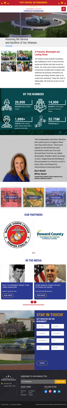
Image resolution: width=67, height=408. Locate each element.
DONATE (30, 395)
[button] (23, 304)
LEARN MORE (8, 46)
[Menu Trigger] (63, 9)
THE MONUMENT (11, 197)
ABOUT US (23, 391)
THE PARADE (33, 197)
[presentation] (32, 302)
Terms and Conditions (15, 404)
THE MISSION (55, 197)
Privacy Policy (4, 404)
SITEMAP (38, 391)
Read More (8, 295)
